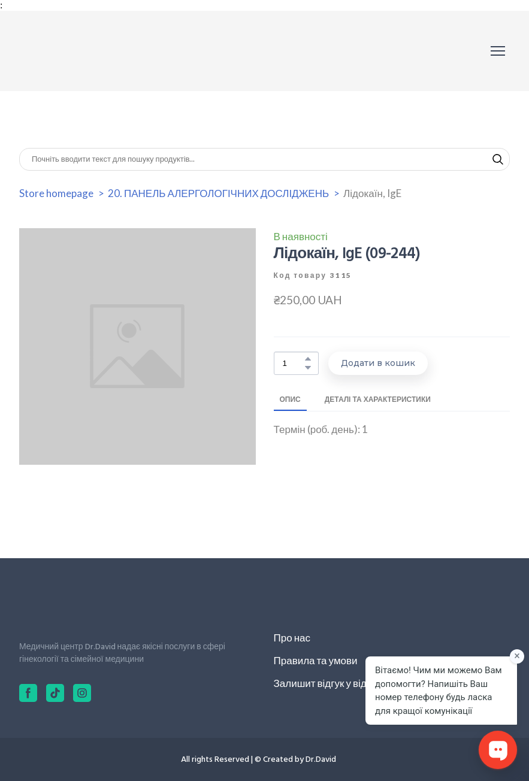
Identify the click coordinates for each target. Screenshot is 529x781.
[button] (498, 159)
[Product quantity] (293, 363)
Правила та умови (316, 660)
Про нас (292, 637)
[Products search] (264, 159)
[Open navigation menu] (498, 51)
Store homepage (56, 193)
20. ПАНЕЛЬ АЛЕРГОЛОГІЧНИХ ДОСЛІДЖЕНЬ (218, 193)
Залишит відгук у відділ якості (342, 683)
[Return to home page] (72, 51)
